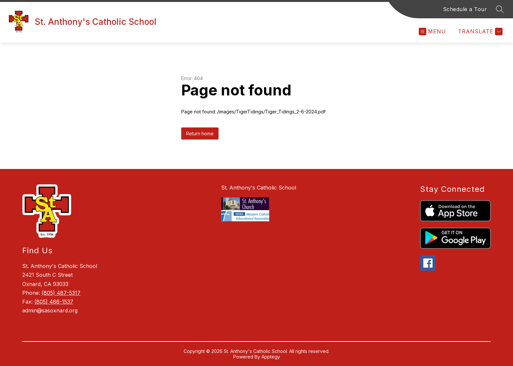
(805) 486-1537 (53, 301)
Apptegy (270, 356)
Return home (200, 133)
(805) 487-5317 (61, 293)
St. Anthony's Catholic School (258, 187)
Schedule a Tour (465, 9)
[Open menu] (432, 31)
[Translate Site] (479, 31)
